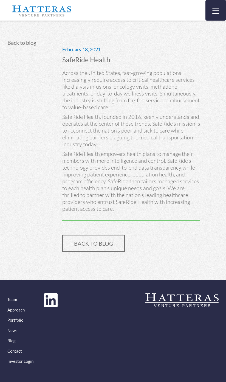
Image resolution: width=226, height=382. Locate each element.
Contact (14, 351)
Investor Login (20, 361)
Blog (11, 340)
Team (12, 299)
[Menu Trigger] (215, 10)
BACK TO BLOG (93, 243)
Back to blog (21, 42)
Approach (16, 309)
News (12, 330)
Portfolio (15, 320)
